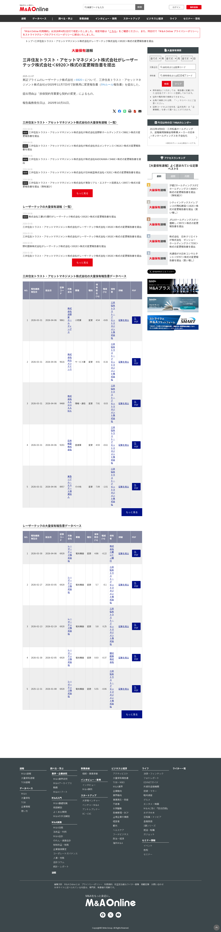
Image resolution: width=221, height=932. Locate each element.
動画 (55, 795)
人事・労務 (58, 865)
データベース (39, 18)
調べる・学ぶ (65, 18)
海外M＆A (118, 851)
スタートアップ (131, 18)
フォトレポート (151, 786)
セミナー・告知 (191, 18)
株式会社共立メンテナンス (70, 379)
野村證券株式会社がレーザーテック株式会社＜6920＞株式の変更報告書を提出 (64, 264)
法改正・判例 (60, 840)
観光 (115, 833)
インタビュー (89, 793)
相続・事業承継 (90, 781)
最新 (159, 272)
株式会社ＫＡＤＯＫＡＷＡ (70, 421)
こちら (112, 31)
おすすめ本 (149, 820)
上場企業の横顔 (120, 825)
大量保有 (25, 806)
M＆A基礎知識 (60, 811)
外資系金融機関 (151, 794)
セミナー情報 (148, 848)
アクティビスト (120, 781)
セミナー (148, 862)
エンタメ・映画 (151, 812)
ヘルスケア (118, 838)
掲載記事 (145, 892)
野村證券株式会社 (112, 675)
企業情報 (25, 814)
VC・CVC (86, 821)
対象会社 (153, 85)
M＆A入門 (57, 806)
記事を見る (124, 337)
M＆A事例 (87, 797)
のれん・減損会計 (62, 848)
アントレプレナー (91, 817)
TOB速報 (25, 790)
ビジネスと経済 (154, 18)
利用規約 (108, 892)
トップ (29, 41)
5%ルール (107, 102)
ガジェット (149, 842)
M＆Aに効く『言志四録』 (156, 816)
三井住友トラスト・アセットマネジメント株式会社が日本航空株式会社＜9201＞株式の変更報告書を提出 (84, 190)
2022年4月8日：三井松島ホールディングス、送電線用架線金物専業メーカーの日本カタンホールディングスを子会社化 (172, 150)
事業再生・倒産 (120, 807)
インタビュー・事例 (106, 18)
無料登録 (194, 7)
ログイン (176, 7)
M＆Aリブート (60, 799)
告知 (146, 858)
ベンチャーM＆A (90, 813)
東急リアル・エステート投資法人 (70, 504)
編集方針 (58, 892)
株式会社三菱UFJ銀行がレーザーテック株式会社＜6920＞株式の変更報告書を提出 (72, 234)
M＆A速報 (26, 781)
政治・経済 (118, 846)
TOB (23, 810)
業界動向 (117, 803)
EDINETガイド (151, 790)
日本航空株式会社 (70, 463)
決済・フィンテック (153, 781)
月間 (186, 272)
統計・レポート (61, 874)
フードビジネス (120, 842)
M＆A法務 (58, 835)
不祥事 (116, 812)
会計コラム (58, 870)
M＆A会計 (58, 844)
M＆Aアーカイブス (62, 791)
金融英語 (148, 829)
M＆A (24, 801)
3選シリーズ (150, 833)
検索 (139, 7)
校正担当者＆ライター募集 (126, 892)
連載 (54, 880)
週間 (173, 272)
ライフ (173, 18)
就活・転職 (149, 838)
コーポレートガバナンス (65, 861)
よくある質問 (60, 819)
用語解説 (57, 815)
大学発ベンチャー (91, 808)
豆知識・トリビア (152, 825)
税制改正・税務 (61, 852)
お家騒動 (117, 816)
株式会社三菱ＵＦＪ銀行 (112, 571)
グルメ (147, 807)
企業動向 (117, 799)
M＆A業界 (118, 794)
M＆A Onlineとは (72, 892)
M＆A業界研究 (60, 786)
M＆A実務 (57, 830)
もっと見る (82, 211)
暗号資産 (148, 803)
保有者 (153, 93)
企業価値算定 (60, 857)
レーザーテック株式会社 (70, 571)
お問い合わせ (157, 892)
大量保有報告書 (120, 786)
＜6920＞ (61, 82)
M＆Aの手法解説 (61, 824)
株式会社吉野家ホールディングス (70, 338)
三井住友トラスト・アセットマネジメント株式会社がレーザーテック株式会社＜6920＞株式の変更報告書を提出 (82, 244)
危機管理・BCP (120, 820)
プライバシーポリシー (92, 892)
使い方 (24, 819)
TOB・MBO (119, 790)
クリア (178, 101)
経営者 (116, 829)
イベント (148, 853)
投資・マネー (150, 799)
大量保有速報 (27, 786)
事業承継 (84, 18)
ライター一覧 (179, 776)
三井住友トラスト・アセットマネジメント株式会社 (113, 338)
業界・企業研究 (59, 781)
